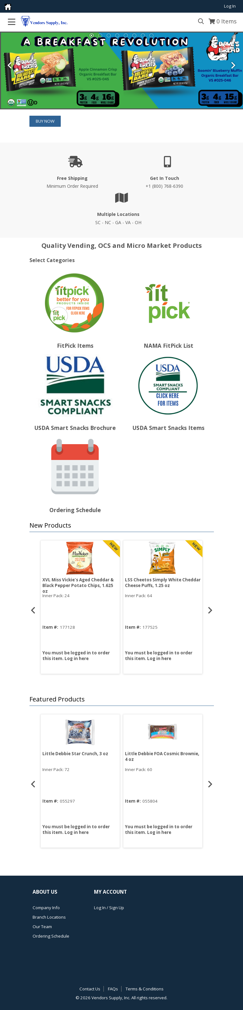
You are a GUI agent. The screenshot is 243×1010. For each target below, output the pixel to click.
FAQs (113, 989)
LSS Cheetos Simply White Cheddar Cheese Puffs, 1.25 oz (163, 582)
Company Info (46, 907)
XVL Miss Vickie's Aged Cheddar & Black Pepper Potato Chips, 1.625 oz (78, 585)
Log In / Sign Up (109, 907)
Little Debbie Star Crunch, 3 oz (75, 753)
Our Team (42, 926)
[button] (120, 525)
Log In (230, 6)
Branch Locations (49, 917)
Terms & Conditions (145, 989)
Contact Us (89, 989)
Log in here (77, 658)
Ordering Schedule (51, 936)
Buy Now (45, 121)
